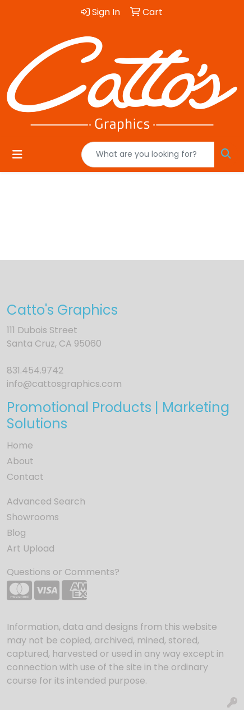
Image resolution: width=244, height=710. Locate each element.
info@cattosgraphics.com (64, 383)
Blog (16, 532)
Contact (25, 476)
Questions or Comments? (63, 572)
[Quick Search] (148, 154)
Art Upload (30, 548)
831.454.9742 (35, 370)
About (20, 461)
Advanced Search (46, 501)
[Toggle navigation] (17, 154)
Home (20, 445)
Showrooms (33, 517)
